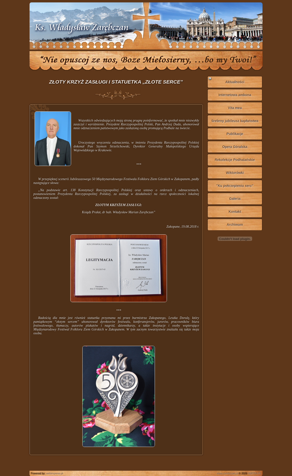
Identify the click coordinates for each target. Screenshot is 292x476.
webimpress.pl (54, 473)
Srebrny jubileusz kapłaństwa (234, 121)
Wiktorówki (235, 173)
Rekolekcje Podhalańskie (235, 160)
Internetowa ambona (235, 95)
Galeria (234, 199)
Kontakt (235, 212)
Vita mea (235, 108)
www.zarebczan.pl (227, 473)
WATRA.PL (254, 473)
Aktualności (234, 82)
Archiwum (235, 224)
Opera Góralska (234, 147)
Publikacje (234, 134)
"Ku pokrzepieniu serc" (235, 186)
